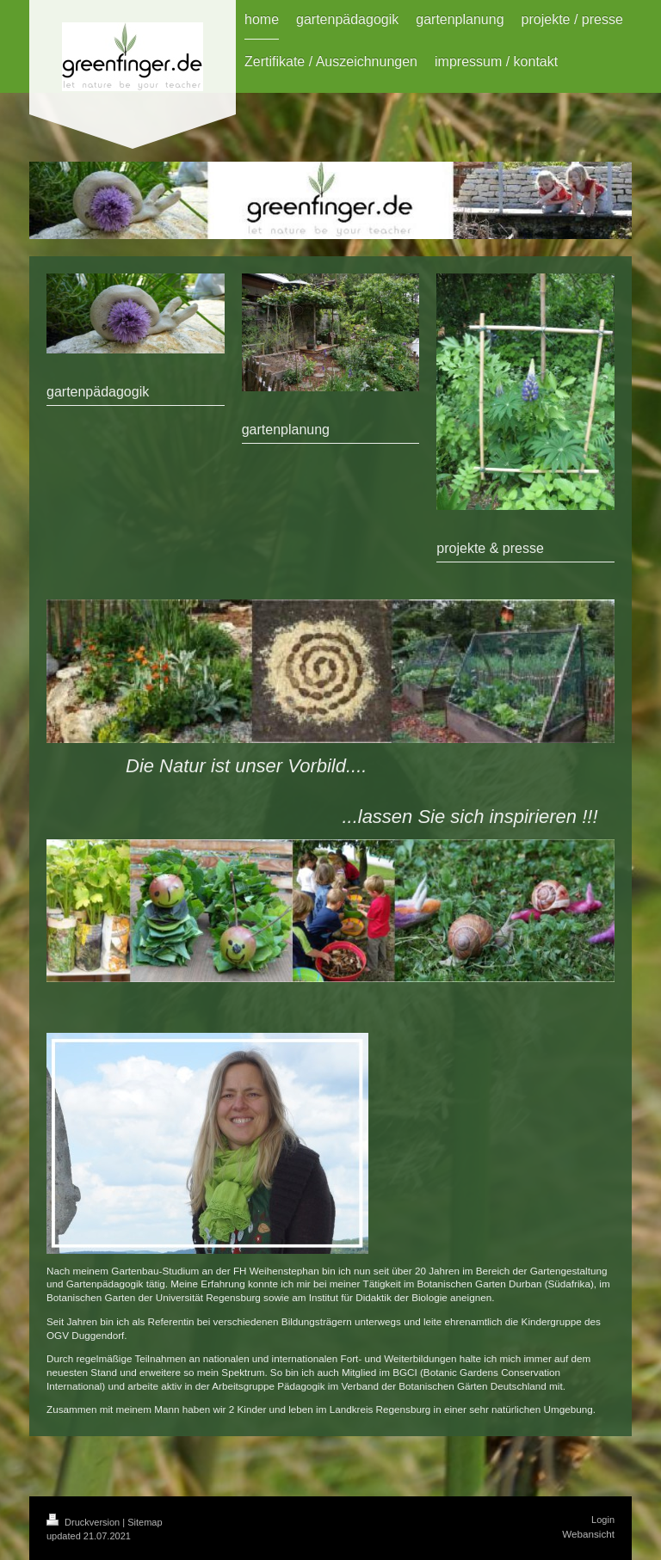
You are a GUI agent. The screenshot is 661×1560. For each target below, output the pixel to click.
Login (603, 1519)
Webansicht (588, 1533)
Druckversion (84, 1522)
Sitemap (144, 1522)
